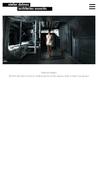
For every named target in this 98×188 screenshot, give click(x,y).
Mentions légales (49, 72)
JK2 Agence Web (61, 76)
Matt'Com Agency (80, 76)
